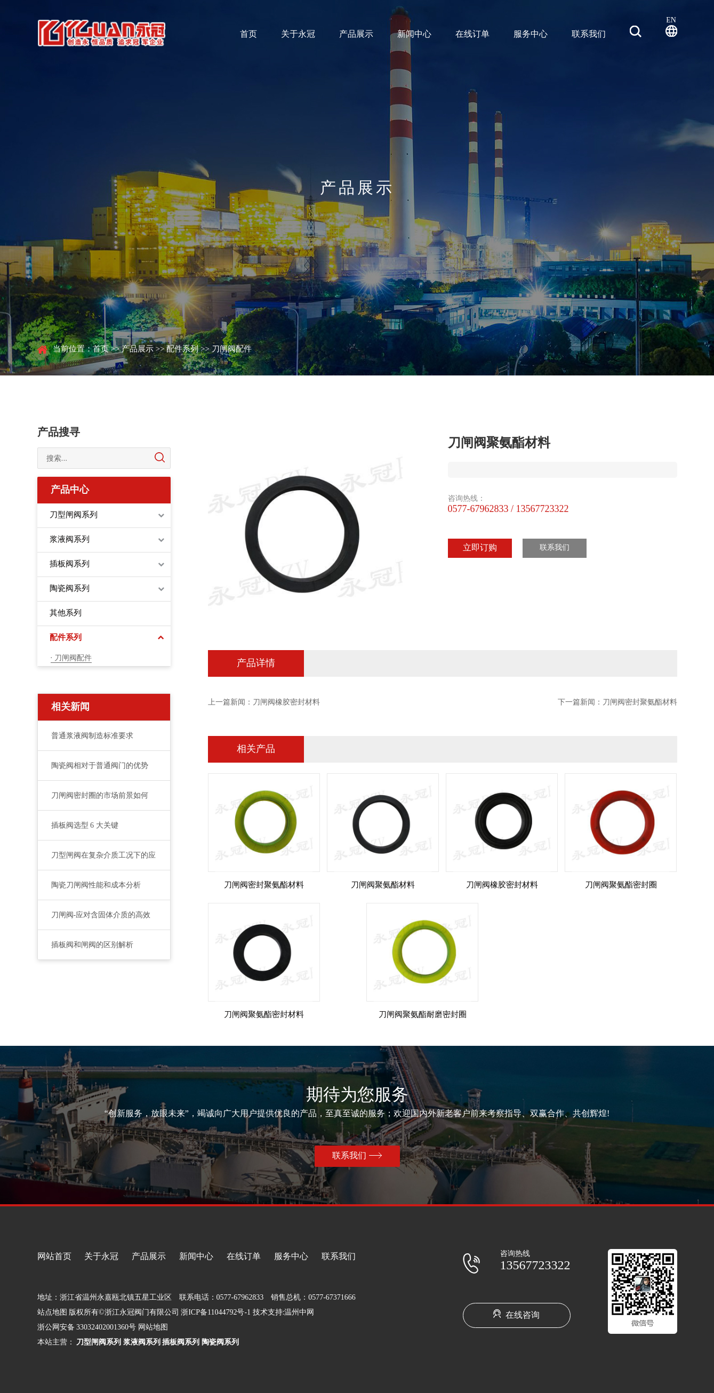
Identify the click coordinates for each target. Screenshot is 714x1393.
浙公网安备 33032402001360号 (87, 1328)
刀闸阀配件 (232, 349)
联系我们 (589, 34)
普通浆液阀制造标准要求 (92, 736)
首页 (248, 34)
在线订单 (472, 34)
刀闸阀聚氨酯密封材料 (264, 1015)
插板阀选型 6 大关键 (84, 826)
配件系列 (182, 349)
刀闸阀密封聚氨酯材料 (640, 703)
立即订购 (480, 548)
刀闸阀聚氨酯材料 (383, 885)
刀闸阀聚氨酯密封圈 (621, 885)
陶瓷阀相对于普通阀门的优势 (99, 766)
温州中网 (299, 1313)
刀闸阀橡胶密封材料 (286, 703)
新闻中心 (414, 34)
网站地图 (153, 1328)
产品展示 (356, 34)
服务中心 (531, 34)
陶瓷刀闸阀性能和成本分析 (96, 886)
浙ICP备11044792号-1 (216, 1313)
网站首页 (54, 1256)
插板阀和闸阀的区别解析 (92, 945)
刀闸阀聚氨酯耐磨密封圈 (423, 1015)
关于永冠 (298, 34)
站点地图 (52, 1313)
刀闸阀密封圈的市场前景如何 (99, 796)
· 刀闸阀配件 (71, 658)
